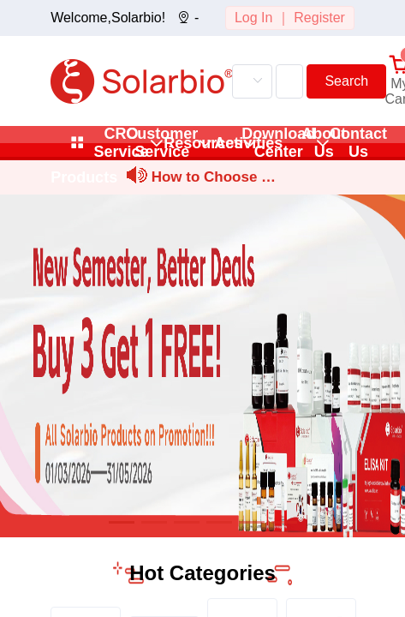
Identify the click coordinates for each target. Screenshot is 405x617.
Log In (253, 17)
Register (319, 17)
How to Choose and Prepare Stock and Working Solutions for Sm (215, 179)
